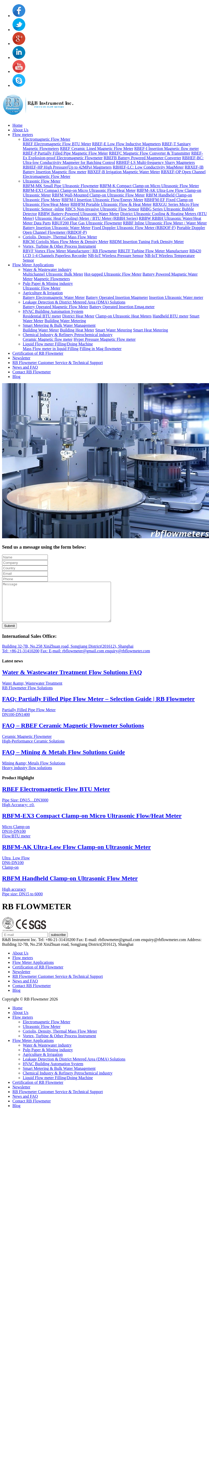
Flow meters (22, 134)
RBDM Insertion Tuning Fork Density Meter (146, 241)
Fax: (44, 658)
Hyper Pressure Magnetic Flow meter (104, 339)
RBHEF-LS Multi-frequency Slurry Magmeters (155, 162)
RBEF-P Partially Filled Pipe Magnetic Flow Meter (65, 153)
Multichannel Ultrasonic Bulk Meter (53, 274)
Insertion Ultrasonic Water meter (176, 297)
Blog (16, 376)
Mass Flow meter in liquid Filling (51, 348)
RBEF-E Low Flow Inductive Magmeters (126, 144)
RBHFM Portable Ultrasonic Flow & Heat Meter (111, 204)
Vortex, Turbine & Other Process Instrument (59, 246)
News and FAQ (25, 367)
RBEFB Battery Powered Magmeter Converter (142, 158)
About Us (20, 130)
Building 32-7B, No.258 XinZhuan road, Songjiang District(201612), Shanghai (67, 654)
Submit (9, 633)
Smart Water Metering (113, 330)
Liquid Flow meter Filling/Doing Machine (58, 344)
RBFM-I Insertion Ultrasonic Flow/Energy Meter (102, 200)
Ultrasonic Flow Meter (42, 181)
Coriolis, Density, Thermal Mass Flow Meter (60, 237)
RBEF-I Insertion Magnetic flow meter (166, 148)
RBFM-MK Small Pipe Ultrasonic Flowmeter (61, 186)
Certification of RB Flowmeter (37, 353)
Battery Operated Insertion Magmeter (117, 297)
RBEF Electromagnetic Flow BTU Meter (57, 144)
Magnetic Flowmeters (52, 279)
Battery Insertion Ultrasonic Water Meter (57, 227)
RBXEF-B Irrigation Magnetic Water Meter (123, 172)
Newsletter (21, 358)
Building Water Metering (65, 321)
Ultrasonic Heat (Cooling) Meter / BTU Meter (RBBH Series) (86, 218)
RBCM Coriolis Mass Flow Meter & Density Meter (65, 241)
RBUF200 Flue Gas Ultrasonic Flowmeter (87, 223)
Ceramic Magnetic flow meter (47, 339)
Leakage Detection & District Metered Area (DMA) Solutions (74, 302)
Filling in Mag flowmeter (101, 348)
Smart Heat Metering (150, 330)
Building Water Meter (41, 330)
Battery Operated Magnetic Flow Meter (55, 307)
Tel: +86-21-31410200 (20, 658)
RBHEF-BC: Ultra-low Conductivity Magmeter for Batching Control (113, 160)
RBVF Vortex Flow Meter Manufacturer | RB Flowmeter (70, 251)
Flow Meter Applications (33, 265)
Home (17, 125)
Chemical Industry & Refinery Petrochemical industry (68, 334)
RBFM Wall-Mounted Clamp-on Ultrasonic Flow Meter (98, 195)
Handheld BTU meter (171, 316)
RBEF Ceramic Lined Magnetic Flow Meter (96, 148)
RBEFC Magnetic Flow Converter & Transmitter (149, 153)
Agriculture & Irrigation (43, 293)
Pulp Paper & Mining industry (48, 283)
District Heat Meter (78, 316)
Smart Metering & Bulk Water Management (59, 325)
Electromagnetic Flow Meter (46, 139)
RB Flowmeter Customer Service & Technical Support (57, 362)
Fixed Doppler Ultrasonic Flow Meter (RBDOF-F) (134, 227)
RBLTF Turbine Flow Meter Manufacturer (153, 251)
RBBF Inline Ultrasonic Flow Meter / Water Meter (165, 223)
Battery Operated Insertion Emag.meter (121, 307)
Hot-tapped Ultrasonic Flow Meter (112, 274)
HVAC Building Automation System (53, 311)
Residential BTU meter (42, 316)
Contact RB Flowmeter (31, 372)
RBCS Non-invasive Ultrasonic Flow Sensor (102, 209)
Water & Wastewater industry (47, 269)
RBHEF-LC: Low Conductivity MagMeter (148, 167)
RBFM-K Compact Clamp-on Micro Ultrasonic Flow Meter (149, 186)
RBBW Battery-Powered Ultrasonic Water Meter (78, 213)
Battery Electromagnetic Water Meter (54, 297)
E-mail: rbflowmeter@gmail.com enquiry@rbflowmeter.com (99, 658)
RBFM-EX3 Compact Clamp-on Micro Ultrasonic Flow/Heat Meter (79, 190)
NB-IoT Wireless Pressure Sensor (116, 255)
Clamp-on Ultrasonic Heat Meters (123, 316)
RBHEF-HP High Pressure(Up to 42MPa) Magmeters (67, 167)
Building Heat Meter (77, 330)
